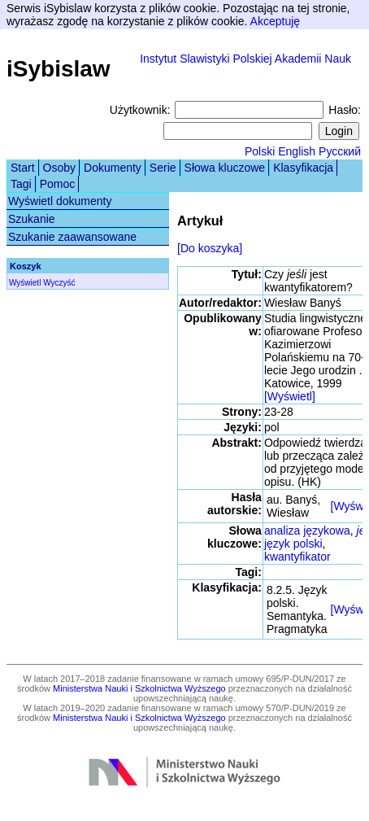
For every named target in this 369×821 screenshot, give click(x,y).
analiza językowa (307, 530)
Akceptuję (275, 21)
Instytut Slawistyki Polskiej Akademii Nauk (245, 58)
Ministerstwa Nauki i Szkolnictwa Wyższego (139, 688)
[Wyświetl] (289, 396)
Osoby (59, 167)
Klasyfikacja (303, 167)
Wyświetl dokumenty (59, 200)
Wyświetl (25, 282)
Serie (163, 167)
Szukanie (31, 218)
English (296, 151)
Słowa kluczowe (225, 167)
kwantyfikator (297, 556)
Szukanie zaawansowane (72, 236)
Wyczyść (59, 282)
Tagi (21, 183)
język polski (293, 543)
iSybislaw (59, 68)
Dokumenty (112, 167)
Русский (340, 151)
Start (23, 167)
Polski (260, 151)
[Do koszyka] (209, 248)
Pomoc (58, 183)
